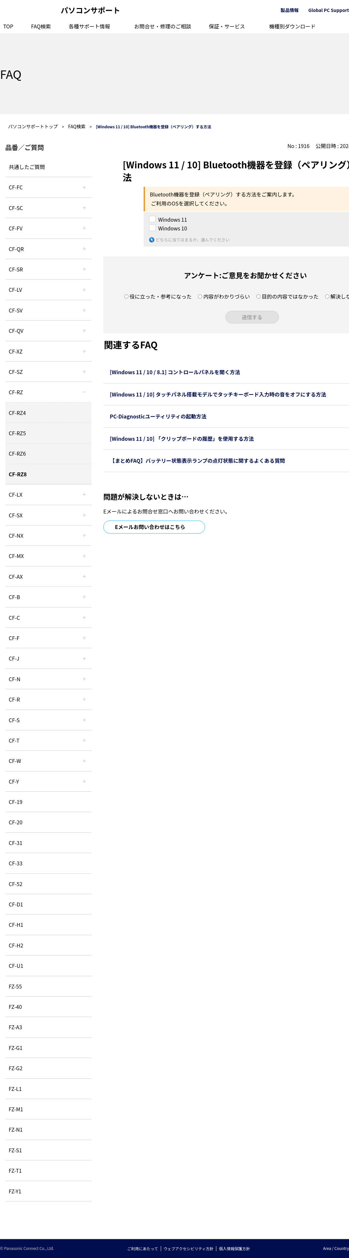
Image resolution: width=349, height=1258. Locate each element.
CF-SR (16, 269)
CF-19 (15, 801)
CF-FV (16, 228)
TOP (8, 26)
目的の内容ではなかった (290, 296)
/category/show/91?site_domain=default (84, 740)
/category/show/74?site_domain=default (84, 269)
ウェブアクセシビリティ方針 (189, 1248)
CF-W (15, 760)
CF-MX (16, 555)
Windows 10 (172, 228)
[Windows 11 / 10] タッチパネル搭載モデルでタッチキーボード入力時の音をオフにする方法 (218, 394)
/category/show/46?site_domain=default (84, 637)
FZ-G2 (16, 1068)
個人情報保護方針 (234, 1248)
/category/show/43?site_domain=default (84, 576)
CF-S (14, 720)
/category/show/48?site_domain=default (84, 678)
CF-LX (15, 494)
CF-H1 (16, 924)
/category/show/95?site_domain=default (84, 760)
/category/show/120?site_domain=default (84, 187)
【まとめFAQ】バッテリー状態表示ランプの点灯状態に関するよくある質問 (197, 460)
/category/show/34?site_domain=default (84, 494)
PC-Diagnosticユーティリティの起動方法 (158, 416)
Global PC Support (328, 10)
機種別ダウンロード (292, 26)
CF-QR (16, 248)
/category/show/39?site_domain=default (84, 555)
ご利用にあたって (142, 1248)
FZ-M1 (16, 1109)
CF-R (14, 699)
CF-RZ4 (17, 413)
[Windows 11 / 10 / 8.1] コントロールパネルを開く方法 (175, 372)
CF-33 (15, 863)
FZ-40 (15, 1006)
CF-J (14, 658)
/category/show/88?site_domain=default (84, 371)
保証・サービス (227, 26)
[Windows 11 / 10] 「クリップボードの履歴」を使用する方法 (182, 438)
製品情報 (290, 10)
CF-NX (16, 535)
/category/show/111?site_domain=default (84, 351)
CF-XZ (16, 351)
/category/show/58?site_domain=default (84, 330)
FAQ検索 (41, 26)
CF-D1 (16, 904)
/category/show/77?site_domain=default (84, 310)
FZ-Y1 (15, 1191)
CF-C (14, 617)
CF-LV (15, 289)
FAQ (10, 73)
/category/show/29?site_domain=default (84, 289)
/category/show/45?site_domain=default (84, 617)
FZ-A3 (15, 1027)
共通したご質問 (27, 166)
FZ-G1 (16, 1047)
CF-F (14, 637)
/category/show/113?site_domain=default (84, 781)
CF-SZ (16, 371)
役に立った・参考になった (160, 296)
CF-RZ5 (17, 433)
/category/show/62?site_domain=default (84, 699)
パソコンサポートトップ (33, 126)
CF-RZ (16, 392)
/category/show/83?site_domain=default (84, 515)
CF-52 (15, 883)
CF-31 (15, 842)
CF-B (14, 596)
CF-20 (15, 822)
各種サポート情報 (89, 26)
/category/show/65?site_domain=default (84, 392)
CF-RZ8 (18, 474)
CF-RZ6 (17, 453)
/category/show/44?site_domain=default (84, 596)
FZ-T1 (15, 1170)
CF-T (14, 740)
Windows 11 (172, 219)
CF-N (14, 678)
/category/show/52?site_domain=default (84, 535)
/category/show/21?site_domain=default (84, 228)
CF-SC (16, 207)
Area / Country (336, 1248)
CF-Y (14, 781)
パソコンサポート (90, 10)
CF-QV (16, 330)
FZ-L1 (15, 1088)
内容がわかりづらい (226, 296)
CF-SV (16, 310)
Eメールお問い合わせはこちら (150, 527)
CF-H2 (16, 945)
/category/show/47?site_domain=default (84, 658)
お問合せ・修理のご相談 (162, 26)
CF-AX (16, 576)
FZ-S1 (15, 1150)
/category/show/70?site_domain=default (84, 720)
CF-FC (16, 187)
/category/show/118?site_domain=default (84, 207)
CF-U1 (16, 965)
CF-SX (16, 515)
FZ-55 (15, 986)
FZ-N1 (16, 1129)
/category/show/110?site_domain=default (84, 248)
